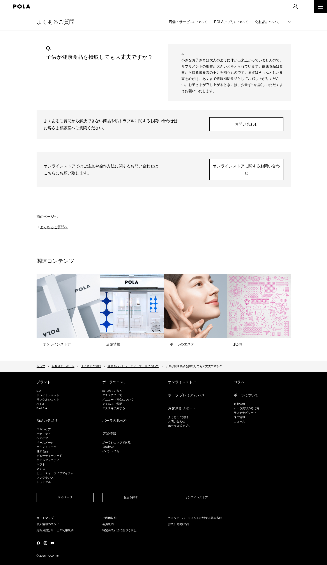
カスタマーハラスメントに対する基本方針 (195, 518)
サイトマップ (45, 518)
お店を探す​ (131, 497)
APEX (40, 404)
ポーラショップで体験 (116, 442)
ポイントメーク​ (47, 447)
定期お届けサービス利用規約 (55, 530)
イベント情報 (110, 451)
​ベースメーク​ (45, 442)
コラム (239, 382)
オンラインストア (182, 382)
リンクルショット (48, 399)
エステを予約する (113, 408)
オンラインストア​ (196, 497)
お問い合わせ (246, 124)
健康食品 (42, 451)
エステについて (112, 395)
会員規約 (108, 524)
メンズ (41, 468)
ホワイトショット (48, 395)
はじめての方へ (112, 390)
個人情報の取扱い (48, 524)
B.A (39, 390)
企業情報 (239, 404)
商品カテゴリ (47, 420)
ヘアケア (42, 438)
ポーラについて (246, 395)
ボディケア (44, 433)
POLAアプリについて (231, 22)
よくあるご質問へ (54, 227)
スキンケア (44, 429)
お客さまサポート (63, 366)
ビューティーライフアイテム (55, 473)
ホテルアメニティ (48, 460)
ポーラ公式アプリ (179, 425)
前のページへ (47, 216)
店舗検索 (108, 447)
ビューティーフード (49, 455)
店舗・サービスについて (188, 22)
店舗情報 (109, 434)
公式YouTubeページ (52, 543)
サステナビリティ (245, 412)
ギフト (41, 464)
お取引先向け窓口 (179, 524)
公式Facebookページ (38, 543)
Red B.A (42, 408)
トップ (41, 366)
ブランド (44, 382)
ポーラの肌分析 (114, 420)
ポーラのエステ (114, 382)
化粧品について (267, 22)
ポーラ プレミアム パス (186, 395)
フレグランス (45, 477)
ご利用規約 (109, 518)
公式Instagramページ (45, 543)
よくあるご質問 (55, 22)
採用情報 (239, 417)
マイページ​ (65, 497)
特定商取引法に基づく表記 (119, 530)
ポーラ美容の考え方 (246, 408)
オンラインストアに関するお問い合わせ (246, 169)
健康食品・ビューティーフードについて (133, 366)
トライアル (44, 482)
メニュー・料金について (118, 399)
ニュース (239, 421)
